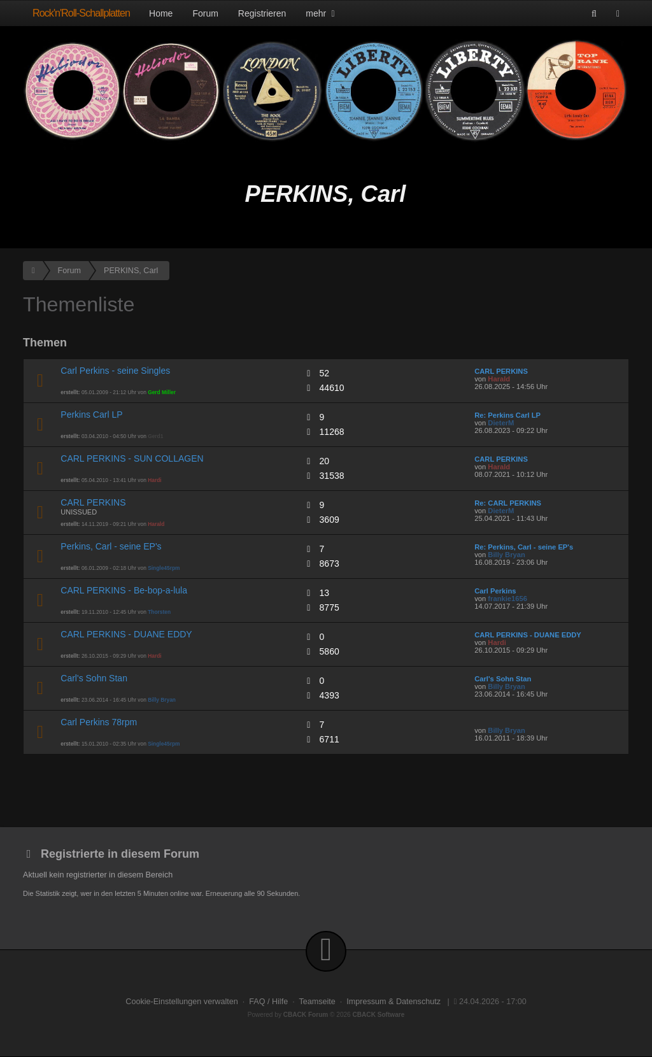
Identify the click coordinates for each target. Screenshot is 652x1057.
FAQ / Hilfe (268, 1001)
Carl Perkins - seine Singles (115, 370)
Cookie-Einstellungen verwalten (181, 1001)
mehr (321, 13)
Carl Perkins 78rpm (98, 722)
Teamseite (317, 1001)
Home (161, 13)
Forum (205, 13)
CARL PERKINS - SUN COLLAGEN (131, 458)
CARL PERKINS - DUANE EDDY (126, 634)
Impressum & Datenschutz (393, 1001)
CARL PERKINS (92, 502)
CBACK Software (379, 1014)
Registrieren (262, 13)
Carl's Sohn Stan (93, 678)
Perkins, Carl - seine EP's (110, 546)
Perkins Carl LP (91, 414)
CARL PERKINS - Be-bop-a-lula (123, 590)
